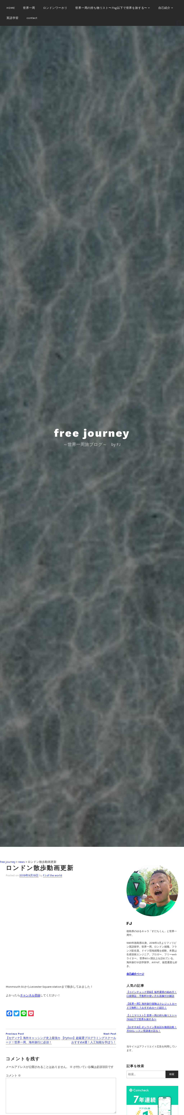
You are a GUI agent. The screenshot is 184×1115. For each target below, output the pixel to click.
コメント (13, 1075)
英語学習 (12, 18)
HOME (10, 8)
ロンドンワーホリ (55, 8)
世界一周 (29, 8)
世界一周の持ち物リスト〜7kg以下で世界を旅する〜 (111, 8)
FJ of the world (52, 875)
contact (32, 18)
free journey (92, 433)
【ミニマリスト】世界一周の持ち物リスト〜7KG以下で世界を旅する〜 (151, 1017)
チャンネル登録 (30, 995)
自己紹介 (164, 8)
